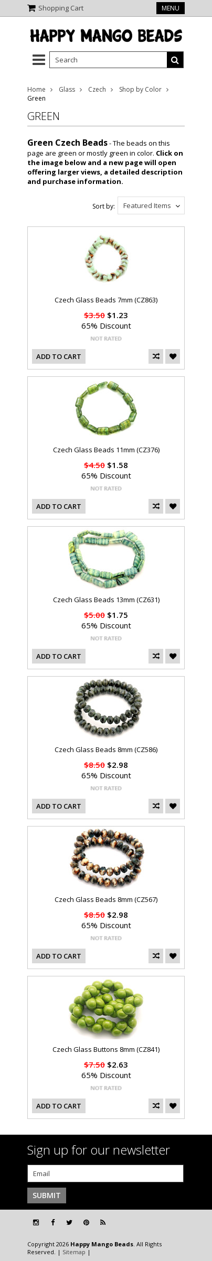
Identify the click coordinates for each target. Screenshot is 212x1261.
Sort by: (103, 206)
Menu (170, 8)
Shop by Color (140, 89)
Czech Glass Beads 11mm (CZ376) (106, 449)
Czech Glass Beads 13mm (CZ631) (106, 599)
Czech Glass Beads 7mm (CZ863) (106, 300)
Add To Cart (58, 356)
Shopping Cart (60, 8)
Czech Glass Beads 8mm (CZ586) (106, 749)
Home (36, 89)
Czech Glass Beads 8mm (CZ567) (106, 899)
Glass (67, 89)
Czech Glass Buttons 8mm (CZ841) (106, 1049)
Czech (97, 89)
